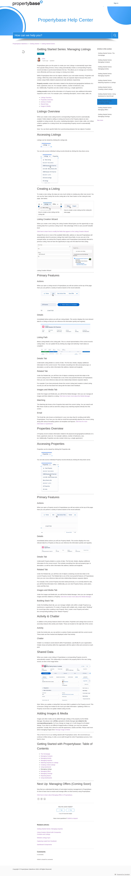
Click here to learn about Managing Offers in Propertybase (54, 795)
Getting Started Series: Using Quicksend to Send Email (107, 95)
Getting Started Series (48, 43)
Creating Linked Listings (48, 765)
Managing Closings (46, 773)
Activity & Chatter (46, 102)
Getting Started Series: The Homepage (106, 54)
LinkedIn (44, 800)
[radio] (61, 810)
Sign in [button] (116, 3)
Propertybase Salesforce (20, 43)
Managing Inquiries (46, 760)
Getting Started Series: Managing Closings (105, 115)
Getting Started (34, 43)
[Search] (62, 35)
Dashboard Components (44, 844)
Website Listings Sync (43, 837)
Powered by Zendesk (123, 874)
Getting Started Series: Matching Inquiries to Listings (107, 81)
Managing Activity (46, 758)
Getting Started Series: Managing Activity (105, 68)
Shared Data (44, 104)
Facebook (38, 800)
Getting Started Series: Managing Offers (105, 108)
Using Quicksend (46, 767)
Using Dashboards (46, 778)
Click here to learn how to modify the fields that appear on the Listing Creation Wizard (63, 231)
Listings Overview (46, 97)
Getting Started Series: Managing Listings (105, 102)
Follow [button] (40, 53)
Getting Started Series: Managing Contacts (105, 61)
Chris (43, 58)
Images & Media (45, 106)
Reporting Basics (46, 775)
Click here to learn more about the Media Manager (74, 396)
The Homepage (45, 754)
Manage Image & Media (62, 729)
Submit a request (72, 818)
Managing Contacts (46, 756)
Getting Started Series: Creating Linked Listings (105, 88)
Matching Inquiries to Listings (49, 762)
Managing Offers (46, 771)
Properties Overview (47, 99)
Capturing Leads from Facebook (46, 841)
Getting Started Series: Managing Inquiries (105, 74)
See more (100, 120)
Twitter (41, 800)
